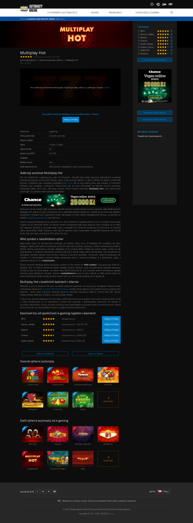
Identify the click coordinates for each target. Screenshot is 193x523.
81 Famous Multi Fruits (83, 376)
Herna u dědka (28, 324)
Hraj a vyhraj (111, 318)
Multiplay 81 (108, 435)
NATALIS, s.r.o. (107, 513)
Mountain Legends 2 (83, 435)
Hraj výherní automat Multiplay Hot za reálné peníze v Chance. (70, 117)
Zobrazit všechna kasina (155, 59)
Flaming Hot (32, 401)
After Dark (67, 183)
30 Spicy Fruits (57, 376)
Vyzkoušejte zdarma (147, 12)
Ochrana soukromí (97, 509)
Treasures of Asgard (57, 460)
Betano (24, 329)
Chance (106, 87)
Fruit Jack (57, 435)
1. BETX (141, 31)
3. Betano (142, 37)
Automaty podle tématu (155, 112)
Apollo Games (27, 340)
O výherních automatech (62, 12)
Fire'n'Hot (108, 376)
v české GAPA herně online (55, 289)
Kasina (95, 12)
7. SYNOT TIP (144, 50)
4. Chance (142, 40)
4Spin (83, 460)
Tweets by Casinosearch (149, 136)
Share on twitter (95, 353)
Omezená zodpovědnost (118, 509)
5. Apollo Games (145, 44)
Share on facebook (45, 353)
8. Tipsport (143, 53)
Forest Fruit (57, 401)
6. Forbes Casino (146, 47)
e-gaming (27, 63)
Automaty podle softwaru (155, 119)
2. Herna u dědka (146, 34)
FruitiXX (83, 401)
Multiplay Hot (32, 460)
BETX (23, 318)
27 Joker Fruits (32, 376)
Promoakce (115, 12)
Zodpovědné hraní (78, 509)
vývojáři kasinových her (37, 217)
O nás (65, 509)
